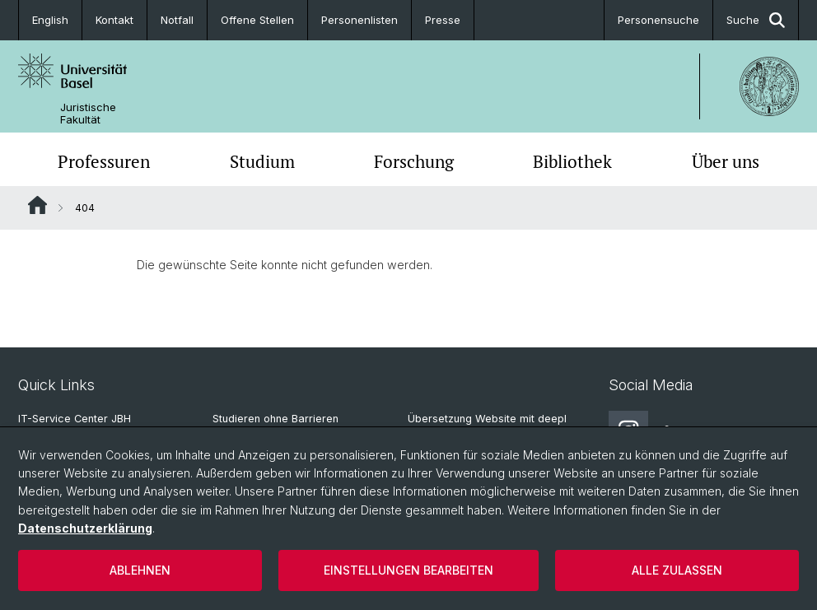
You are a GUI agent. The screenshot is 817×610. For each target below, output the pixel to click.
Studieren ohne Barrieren (275, 418)
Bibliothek (572, 161)
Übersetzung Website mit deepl (487, 418)
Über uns (725, 161)
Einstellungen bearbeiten (408, 570)
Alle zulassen (677, 570)
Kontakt (114, 19)
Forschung (414, 161)
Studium (262, 161)
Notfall (177, 19)
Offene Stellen (257, 19)
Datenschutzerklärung (85, 528)
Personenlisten (359, 19)
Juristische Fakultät (88, 113)
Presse (442, 19)
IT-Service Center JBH (74, 418)
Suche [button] (755, 20)
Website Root (37, 205)
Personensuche (658, 19)
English (50, 19)
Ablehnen (140, 570)
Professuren (104, 161)
